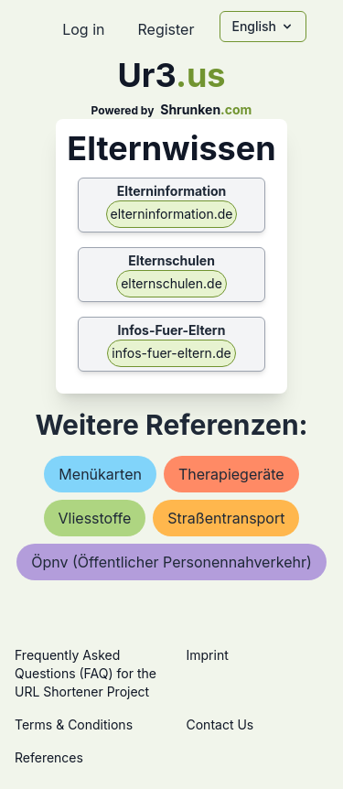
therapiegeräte (231, 474)
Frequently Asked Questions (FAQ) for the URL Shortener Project (85, 673)
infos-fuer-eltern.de (171, 353)
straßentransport (225, 518)
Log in (83, 29)
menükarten (100, 474)
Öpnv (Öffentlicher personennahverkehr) (171, 562)
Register (165, 29)
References (49, 757)
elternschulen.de (171, 283)
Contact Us (220, 724)
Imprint (208, 655)
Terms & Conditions (74, 724)
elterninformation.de (172, 214)
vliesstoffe (95, 518)
